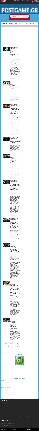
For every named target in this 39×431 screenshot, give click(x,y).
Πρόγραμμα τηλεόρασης (6, 382)
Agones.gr (35, 1)
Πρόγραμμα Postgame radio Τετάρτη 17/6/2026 (8, 398)
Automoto (26, 23)
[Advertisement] (19, 35)
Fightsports (31, 23)
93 (17, 343)
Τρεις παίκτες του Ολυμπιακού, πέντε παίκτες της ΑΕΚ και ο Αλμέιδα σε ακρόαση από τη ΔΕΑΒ (15, 188)
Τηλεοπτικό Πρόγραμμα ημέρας (19, 378)
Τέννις (16, 23)
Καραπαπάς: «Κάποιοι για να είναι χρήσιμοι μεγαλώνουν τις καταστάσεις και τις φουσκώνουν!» (15, 225)
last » (11, 348)
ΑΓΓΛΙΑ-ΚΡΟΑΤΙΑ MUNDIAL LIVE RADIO (7, 396)
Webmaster (28, 429)
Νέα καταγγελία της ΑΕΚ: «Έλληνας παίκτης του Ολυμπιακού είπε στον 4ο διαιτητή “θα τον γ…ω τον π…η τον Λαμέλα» (15, 290)
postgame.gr (5, 402)
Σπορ (20, 23)
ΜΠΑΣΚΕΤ (12, 84)
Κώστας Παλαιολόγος (14, 47)
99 (4, 346)
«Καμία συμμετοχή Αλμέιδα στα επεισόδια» (15, 142)
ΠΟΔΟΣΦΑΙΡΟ (13, 50)
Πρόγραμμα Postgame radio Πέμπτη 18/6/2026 (8, 394)
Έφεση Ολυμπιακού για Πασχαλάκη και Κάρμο (14, 53)
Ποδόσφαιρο (5, 23)
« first (6, 343)
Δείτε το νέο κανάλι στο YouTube (19, 354)
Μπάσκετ (11, 23)
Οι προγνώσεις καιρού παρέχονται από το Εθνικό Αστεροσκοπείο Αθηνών (27, 417)
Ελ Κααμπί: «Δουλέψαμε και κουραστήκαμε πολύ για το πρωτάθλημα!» (14, 325)
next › (18, 346)
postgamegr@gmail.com (8, 421)
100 (8, 346)
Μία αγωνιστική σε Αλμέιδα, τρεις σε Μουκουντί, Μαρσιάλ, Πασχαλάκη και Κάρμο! (15, 112)
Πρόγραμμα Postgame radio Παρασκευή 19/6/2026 (9, 392)
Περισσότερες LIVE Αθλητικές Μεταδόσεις (19, 18)
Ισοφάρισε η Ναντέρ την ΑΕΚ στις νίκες (14, 87)
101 (12, 346)
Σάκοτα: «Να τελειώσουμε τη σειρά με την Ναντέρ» (14, 160)
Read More (12, 101)
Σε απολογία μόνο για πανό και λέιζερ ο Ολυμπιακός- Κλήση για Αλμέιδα (15, 250)
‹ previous (11, 343)
